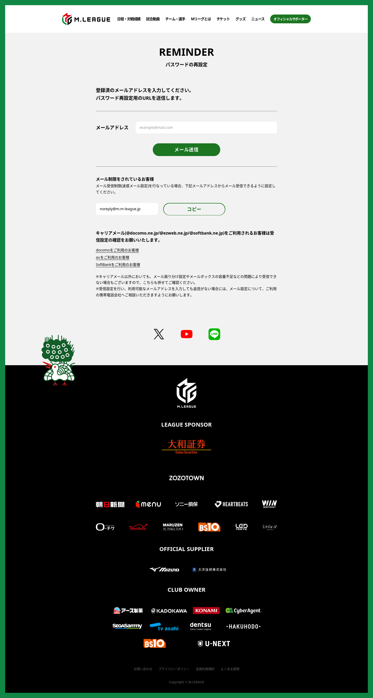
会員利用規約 (205, 669)
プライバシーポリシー (174, 669)
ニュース (258, 18)
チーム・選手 (175, 18)
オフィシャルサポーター (290, 19)
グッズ (240, 18)
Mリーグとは (201, 18)
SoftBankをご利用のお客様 (118, 264)
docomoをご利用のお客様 (117, 250)
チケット (223, 18)
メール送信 (186, 149)
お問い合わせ (143, 669)
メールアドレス (112, 127)
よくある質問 (230, 669)
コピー (194, 209)
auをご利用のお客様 (112, 257)
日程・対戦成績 (128, 18)
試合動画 (153, 18)
